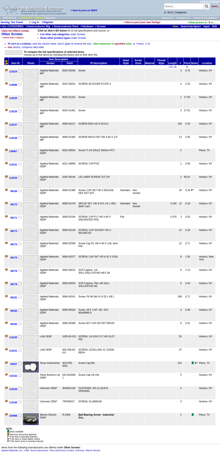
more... (215, 6)
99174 (13, 244)
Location (207, 63)
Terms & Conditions (205, 17)
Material (149, 63)
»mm (170, 67)
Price (187, 63)
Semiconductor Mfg (38, 26)
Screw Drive (138, 62)
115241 (13, 350)
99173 (13, 231)
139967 (13, 151)
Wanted (50, 17)
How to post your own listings (142, 22)
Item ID (15, 63)
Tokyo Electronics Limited (61, 450)
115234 (13, 178)
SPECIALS (9, 17)
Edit (215, 26)
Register (48, 22)
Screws (100, 26)
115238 (13, 138)
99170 (13, 204)
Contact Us (183, 17)
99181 (13, 297)
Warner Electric (93, 450)
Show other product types (62, 38)
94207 (13, 364)
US (148, 44)
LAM (26, 450)
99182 (13, 310)
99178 (13, 271)
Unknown (79, 450)
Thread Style (161, 62)
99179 (13, 284)
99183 (13, 324)
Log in (35, 22)
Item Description (58, 59)
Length (172, 63)
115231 (13, 164)
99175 (13, 257)
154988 (13, 415)
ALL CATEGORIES (12, 26)
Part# (70, 63)
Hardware (87, 26)
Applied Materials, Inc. (12, 450)
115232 (13, 375)
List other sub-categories (61, 34)
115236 (13, 389)
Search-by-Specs (191, 26)
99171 (13, 217)
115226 (13, 111)
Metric (140, 44)
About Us (167, 17)
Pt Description (98, 63)
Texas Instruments (39, 450)
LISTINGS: (26, 17)
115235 (13, 337)
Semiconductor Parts (65, 26)
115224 (13, 71)
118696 (13, 84)
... (202, 22)
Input (206, 26)
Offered (38, 17)
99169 (13, 191)
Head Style (126, 62)
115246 (13, 402)
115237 (13, 124)
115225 (13, 98)
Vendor (50, 63)
